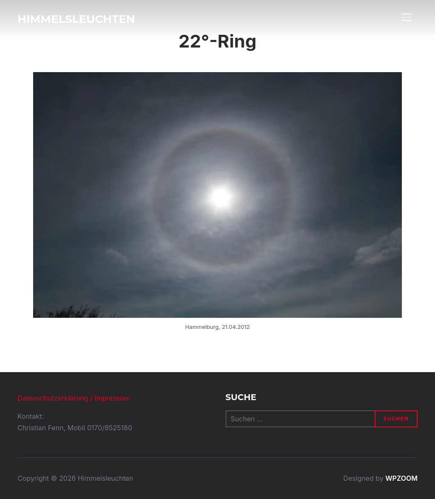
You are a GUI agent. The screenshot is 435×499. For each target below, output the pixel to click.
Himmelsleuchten (76, 19)
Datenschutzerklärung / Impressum (73, 398)
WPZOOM (401, 478)
